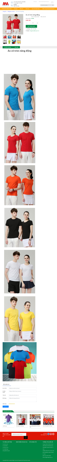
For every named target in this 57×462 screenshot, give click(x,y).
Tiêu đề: (4, 394)
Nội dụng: (4, 397)
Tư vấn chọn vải (5, 443)
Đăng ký (26, 437)
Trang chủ (35, 1)
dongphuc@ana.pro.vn (34, 30)
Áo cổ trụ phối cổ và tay (47, 425)
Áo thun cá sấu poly (20, 425)
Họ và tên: (5, 387)
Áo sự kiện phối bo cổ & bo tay (35, 426)
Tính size (27, 8)
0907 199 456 (33, 28)
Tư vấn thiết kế (5, 445)
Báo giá (16, 8)
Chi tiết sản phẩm (7, 46)
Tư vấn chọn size (5, 446)
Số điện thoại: (4, 391)
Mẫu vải (21, 8)
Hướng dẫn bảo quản (6, 450)
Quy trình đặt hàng (35, 8)
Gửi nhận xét (5, 406)
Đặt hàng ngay (31, 26)
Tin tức (52, 1)
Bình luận (16, 46)
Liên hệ (52, 2)
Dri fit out (5, 425)
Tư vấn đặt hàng (5, 448)
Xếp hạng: (5, 403)
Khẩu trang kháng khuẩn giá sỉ (44, 1)
